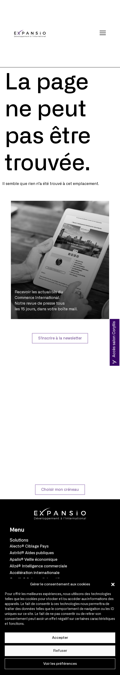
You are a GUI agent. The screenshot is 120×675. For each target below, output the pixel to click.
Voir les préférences (60, 664)
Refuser (60, 651)
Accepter (60, 638)
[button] (113, 584)
